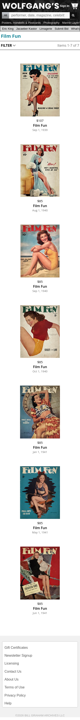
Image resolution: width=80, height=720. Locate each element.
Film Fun (11, 36)
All (5, 15)
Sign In (64, 5)
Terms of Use (14, 687)
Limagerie (45, 28)
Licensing (11, 663)
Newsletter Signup (18, 655)
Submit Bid (61, 28)
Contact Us (12, 671)
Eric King (7, 28)
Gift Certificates (16, 647)
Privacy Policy (15, 695)
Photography (51, 22)
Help (8, 703)
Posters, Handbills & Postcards (21, 22)
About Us (11, 679)
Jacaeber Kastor (26, 28)
